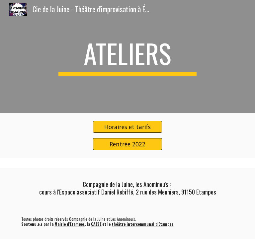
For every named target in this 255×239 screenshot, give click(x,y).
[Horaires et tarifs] (127, 127)
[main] (127, 56)
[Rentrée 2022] (127, 143)
